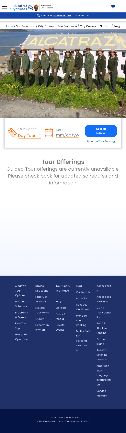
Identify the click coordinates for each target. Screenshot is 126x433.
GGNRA (39, 319)
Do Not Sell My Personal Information (83, 340)
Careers (61, 308)
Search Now (101, 131)
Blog (79, 286)
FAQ (58, 301)
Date (59, 130)
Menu (4, 6)
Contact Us (83, 292)
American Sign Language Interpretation (104, 375)
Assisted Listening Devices (102, 354)
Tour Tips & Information (63, 290)
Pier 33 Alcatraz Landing (102, 328)
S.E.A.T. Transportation (104, 312)
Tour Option (27, 129)
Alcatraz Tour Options (20, 290)
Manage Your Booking (101, 141)
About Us (81, 298)
